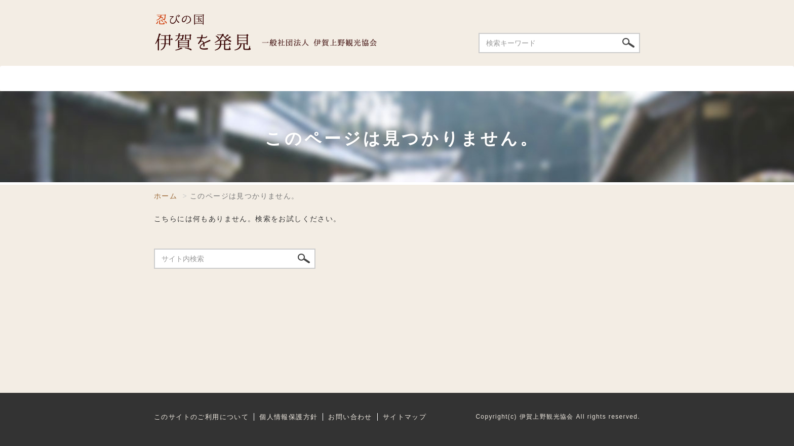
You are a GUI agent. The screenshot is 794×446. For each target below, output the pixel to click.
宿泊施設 (428, 78)
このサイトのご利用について (201, 417)
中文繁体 (617, 10)
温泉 (361, 78)
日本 (494, 10)
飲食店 (300, 78)
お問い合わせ (438, 10)
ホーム (173, 78)
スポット (229, 78)
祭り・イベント (524, 78)
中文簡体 (574, 10)
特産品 (610, 78)
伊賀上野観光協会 (275, 33)
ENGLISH (531, 10)
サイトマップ (404, 417)
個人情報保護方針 (288, 417)
